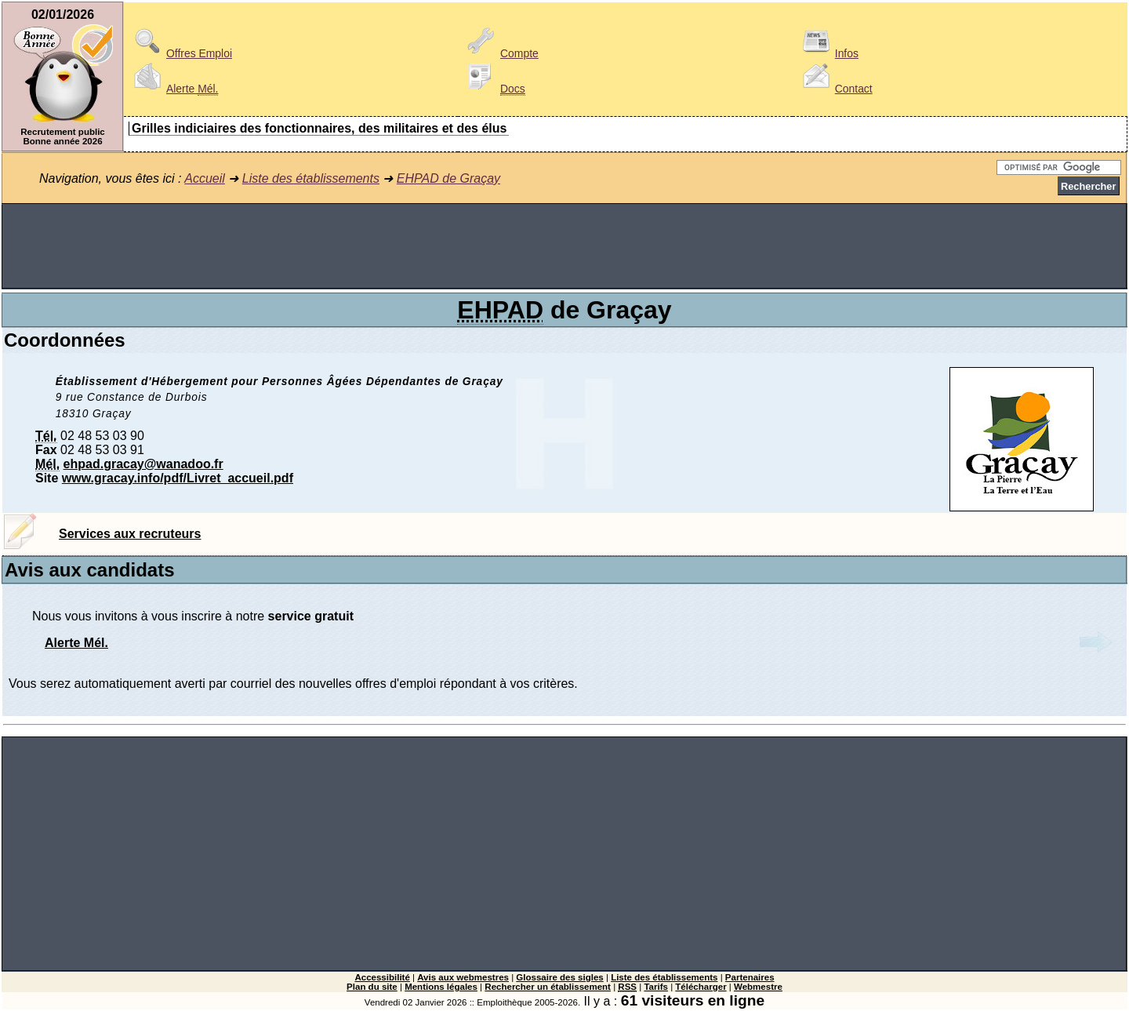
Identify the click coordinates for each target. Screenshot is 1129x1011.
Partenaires (750, 977)
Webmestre (758, 986)
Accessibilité (381, 977)
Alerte (173, 88)
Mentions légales (441, 986)
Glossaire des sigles (559, 977)
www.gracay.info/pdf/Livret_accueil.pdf (177, 478)
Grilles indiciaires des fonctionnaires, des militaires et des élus (319, 128)
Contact (835, 88)
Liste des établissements (310, 178)
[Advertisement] (564, 246)
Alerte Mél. (76, 642)
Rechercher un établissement (548, 986)
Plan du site (372, 986)
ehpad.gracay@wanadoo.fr (143, 464)
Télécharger (700, 986)
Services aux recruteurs (130, 533)
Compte (501, 53)
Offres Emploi (180, 53)
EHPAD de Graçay (448, 178)
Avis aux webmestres (463, 977)
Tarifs (656, 986)
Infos (828, 53)
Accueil (204, 178)
